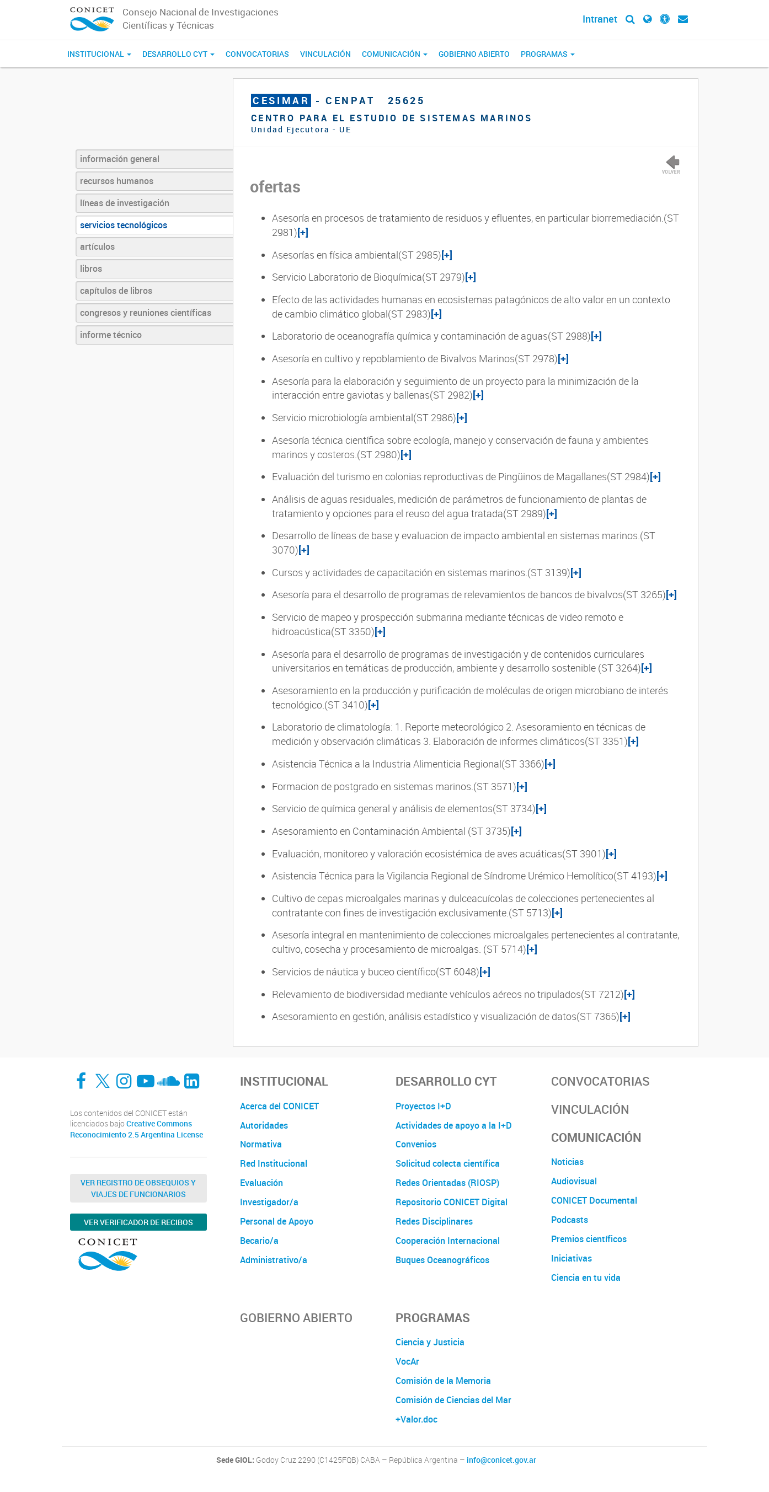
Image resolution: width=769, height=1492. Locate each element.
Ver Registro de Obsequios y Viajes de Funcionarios (138, 1188)
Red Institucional (273, 1163)
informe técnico (111, 335)
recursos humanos (116, 181)
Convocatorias (257, 54)
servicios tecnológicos (123, 225)
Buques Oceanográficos (442, 1260)
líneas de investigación (124, 203)
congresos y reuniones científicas (145, 313)
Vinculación (325, 54)
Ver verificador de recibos (138, 1222)
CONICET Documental (594, 1200)
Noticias (567, 1162)
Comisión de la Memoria (443, 1381)
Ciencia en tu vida (586, 1277)
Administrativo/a (273, 1260)
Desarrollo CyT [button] (178, 54)
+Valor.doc (416, 1419)
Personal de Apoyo (276, 1221)
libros (91, 268)
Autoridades (264, 1125)
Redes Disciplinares (434, 1221)
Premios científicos (589, 1239)
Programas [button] (548, 54)
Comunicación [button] (395, 54)
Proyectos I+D (423, 1106)
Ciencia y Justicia (430, 1342)
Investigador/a (269, 1202)
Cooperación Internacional (448, 1241)
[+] (302, 232)
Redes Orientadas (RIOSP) (447, 1183)
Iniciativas (571, 1258)
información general (119, 159)
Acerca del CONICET (279, 1106)
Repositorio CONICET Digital (452, 1202)
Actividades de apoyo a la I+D (454, 1125)
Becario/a (259, 1241)
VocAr (407, 1361)
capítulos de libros (116, 291)
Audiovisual (574, 1181)
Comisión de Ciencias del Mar (453, 1400)
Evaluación (261, 1183)
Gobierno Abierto (474, 54)
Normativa (261, 1144)
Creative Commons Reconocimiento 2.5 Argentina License (136, 1129)
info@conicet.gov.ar (501, 1460)
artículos (97, 246)
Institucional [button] (99, 54)
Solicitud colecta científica (448, 1163)
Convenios (416, 1144)
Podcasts (569, 1220)
